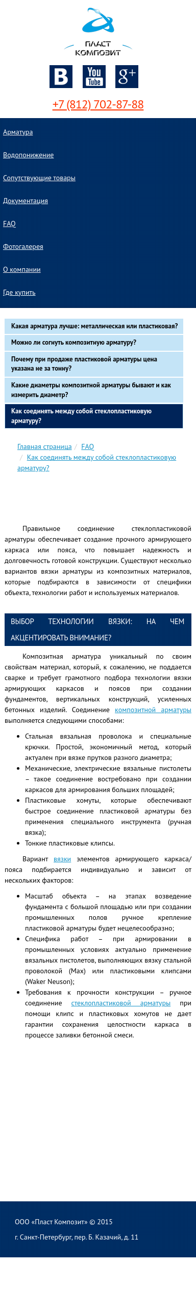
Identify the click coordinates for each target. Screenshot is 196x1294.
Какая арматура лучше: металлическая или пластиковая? (94, 326)
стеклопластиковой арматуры (121, 1002)
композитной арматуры (153, 709)
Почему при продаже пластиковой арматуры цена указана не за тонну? (84, 364)
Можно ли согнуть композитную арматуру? (73, 342)
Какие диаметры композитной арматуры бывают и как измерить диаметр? (91, 390)
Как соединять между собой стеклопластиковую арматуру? (81, 416)
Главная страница (44, 446)
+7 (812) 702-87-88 (98, 104)
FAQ (87, 446)
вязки (62, 858)
